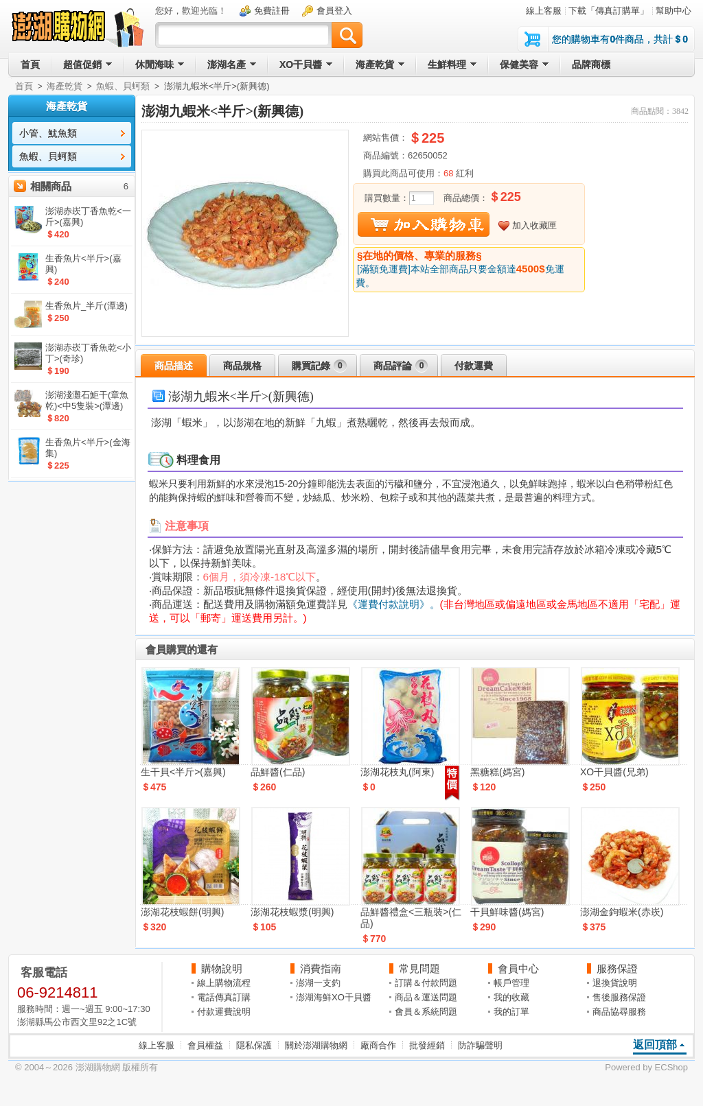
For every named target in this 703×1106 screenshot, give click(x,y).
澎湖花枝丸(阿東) (397, 771)
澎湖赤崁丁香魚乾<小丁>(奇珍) (88, 353)
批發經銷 (427, 1045)
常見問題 (419, 968)
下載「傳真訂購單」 (608, 10)
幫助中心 (673, 10)
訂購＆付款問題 (426, 983)
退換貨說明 (614, 983)
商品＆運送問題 (426, 997)
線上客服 (544, 10)
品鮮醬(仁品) (278, 771)
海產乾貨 (64, 86)
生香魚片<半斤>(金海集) (87, 447)
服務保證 (617, 968)
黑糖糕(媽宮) (497, 771)
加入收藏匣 (534, 225)
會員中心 (518, 968)
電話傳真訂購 (224, 997)
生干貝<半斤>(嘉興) (183, 771)
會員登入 (334, 10)
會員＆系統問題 (426, 1012)
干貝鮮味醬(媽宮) (507, 911)
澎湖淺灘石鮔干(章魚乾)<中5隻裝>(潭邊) (86, 400)
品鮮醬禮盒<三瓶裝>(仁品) (410, 917)
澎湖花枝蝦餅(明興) (182, 911)
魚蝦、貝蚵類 (123, 86)
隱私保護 (254, 1045)
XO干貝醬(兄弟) (614, 771)
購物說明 (221, 968)
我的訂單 (511, 1012)
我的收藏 (511, 997)
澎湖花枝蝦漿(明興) (292, 911)
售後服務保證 (619, 997)
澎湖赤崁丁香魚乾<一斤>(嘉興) (88, 216)
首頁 (24, 86)
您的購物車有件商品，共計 (620, 39)
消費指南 (320, 968)
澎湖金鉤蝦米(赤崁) (621, 911)
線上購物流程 (224, 983)
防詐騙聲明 (480, 1045)
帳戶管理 (511, 983)
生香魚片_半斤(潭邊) (86, 306)
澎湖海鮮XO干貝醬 (333, 997)
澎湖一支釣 (318, 983)
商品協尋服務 (619, 1012)
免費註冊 (272, 10)
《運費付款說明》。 (393, 604)
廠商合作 (378, 1045)
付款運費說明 (224, 1012)
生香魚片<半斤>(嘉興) (83, 263)
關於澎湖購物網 (316, 1045)
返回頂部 (655, 1044)
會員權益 (205, 1045)
